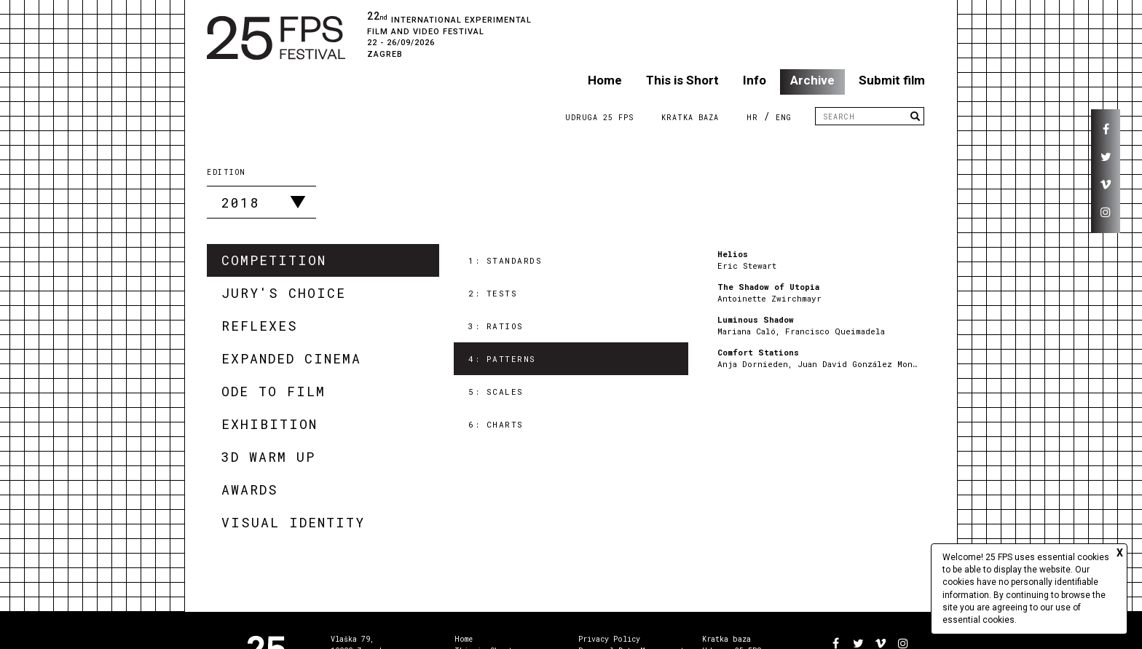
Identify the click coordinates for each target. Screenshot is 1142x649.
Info (754, 80)
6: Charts (496, 424)
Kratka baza (726, 639)
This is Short (682, 80)
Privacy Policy (609, 639)
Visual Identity (293, 522)
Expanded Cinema (291, 358)
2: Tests (492, 293)
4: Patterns (502, 358)
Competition (273, 260)
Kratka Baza (690, 117)
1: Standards (505, 260)
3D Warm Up (268, 456)
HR (752, 117)
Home (605, 80)
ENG (784, 117)
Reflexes (259, 325)
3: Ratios (496, 325)
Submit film (892, 80)
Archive (812, 80)
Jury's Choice (283, 293)
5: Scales (496, 391)
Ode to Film (273, 391)
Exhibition (269, 424)
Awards (249, 489)
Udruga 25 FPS (599, 117)
